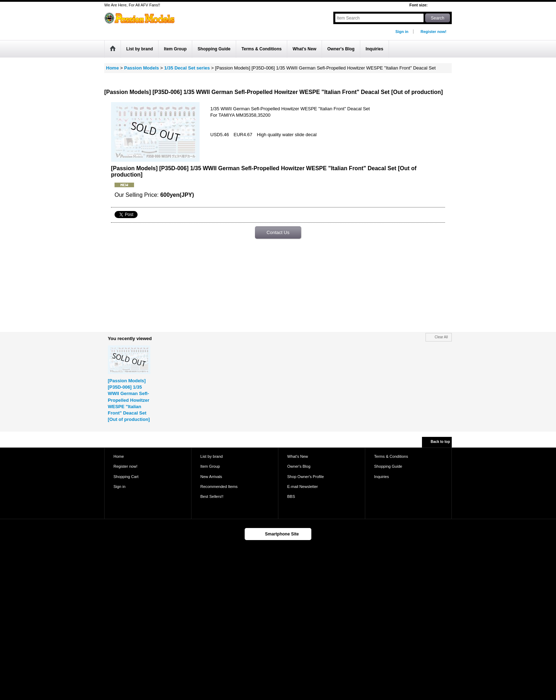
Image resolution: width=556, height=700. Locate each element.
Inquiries (381, 476)
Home (118, 456)
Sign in (401, 31)
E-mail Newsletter (302, 486)
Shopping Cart (126, 476)
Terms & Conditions (391, 456)
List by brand (211, 456)
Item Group (210, 466)
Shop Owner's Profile (305, 476)
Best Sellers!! (211, 496)
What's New (297, 456)
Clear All (441, 337)
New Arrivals (211, 476)
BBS (291, 496)
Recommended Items (219, 486)
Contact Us (278, 232)
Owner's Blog (298, 466)
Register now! (433, 31)
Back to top (440, 442)
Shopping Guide (388, 466)
